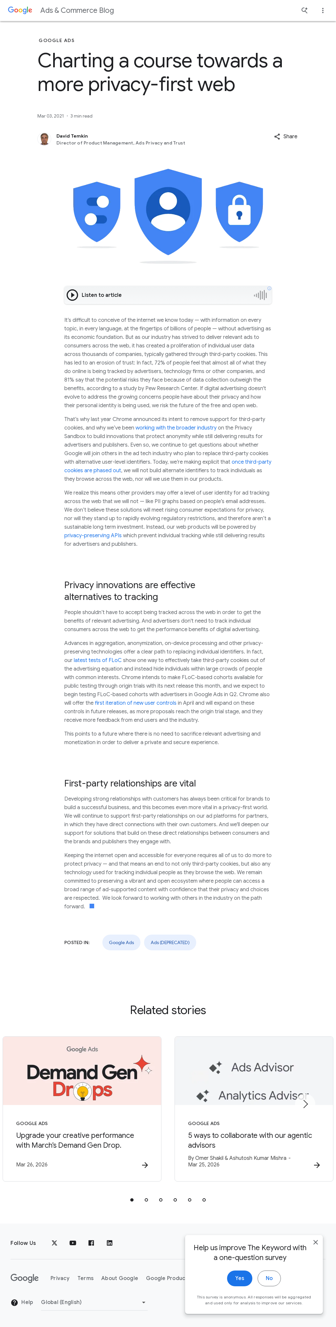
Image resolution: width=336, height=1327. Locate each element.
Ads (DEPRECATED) (170, 942)
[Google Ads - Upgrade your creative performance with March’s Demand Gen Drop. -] (82, 1109)
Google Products (168, 1278)
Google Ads (121, 942)
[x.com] (54, 1243)
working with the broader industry (176, 428)
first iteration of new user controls (136, 703)
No (269, 1280)
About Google (119, 1278)
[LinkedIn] (109, 1243)
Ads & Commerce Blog (77, 10)
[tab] (132, 1200)
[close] (315, 1244)
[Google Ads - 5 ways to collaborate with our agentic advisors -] (254, 1109)
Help (21, 1303)
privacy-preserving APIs (93, 535)
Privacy (60, 1278)
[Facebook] (91, 1243)
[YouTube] (73, 1243)
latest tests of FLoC (98, 660)
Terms (85, 1278)
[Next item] (305, 1104)
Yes (239, 1280)
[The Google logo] (24, 1278)
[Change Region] (94, 1302)
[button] (286, 136)
